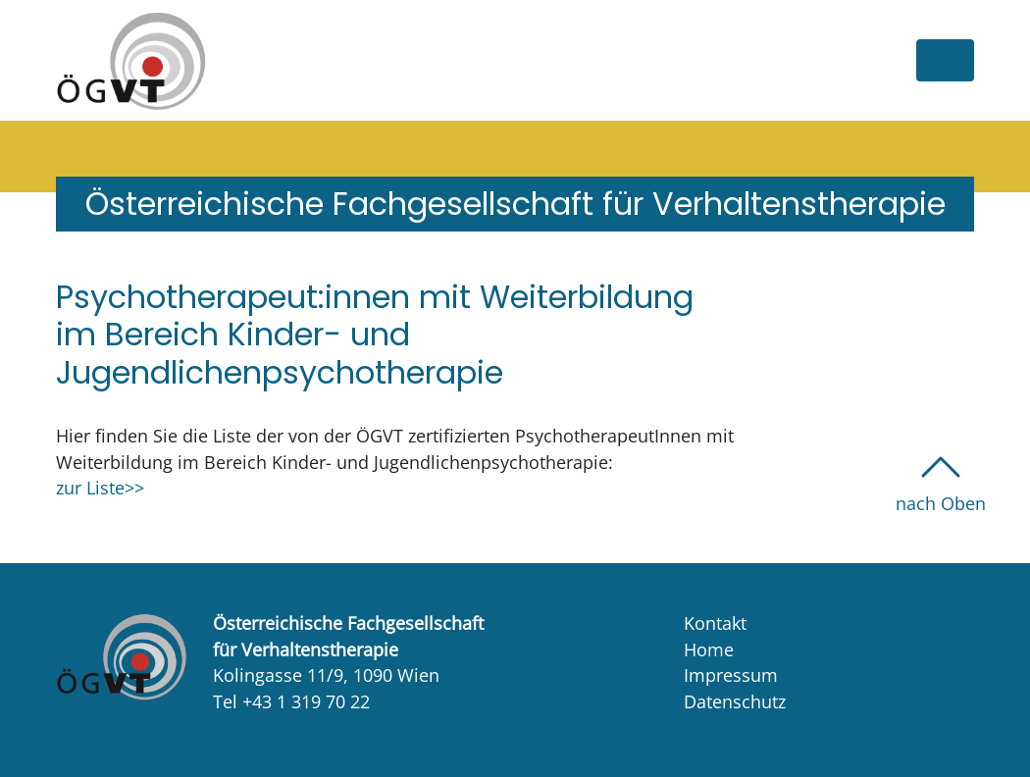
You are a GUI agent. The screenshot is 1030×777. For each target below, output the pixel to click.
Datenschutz (735, 701)
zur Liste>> (100, 487)
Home (709, 649)
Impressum (731, 675)
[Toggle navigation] (945, 60)
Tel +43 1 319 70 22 (291, 701)
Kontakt (715, 623)
